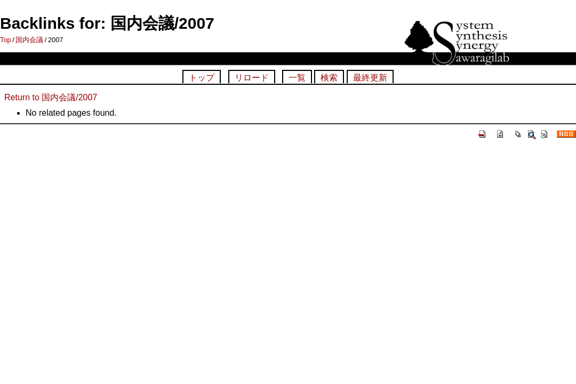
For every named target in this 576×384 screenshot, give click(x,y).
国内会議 (29, 40)
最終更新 (370, 77)
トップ (201, 77)
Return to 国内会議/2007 (50, 97)
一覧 (297, 77)
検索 (329, 77)
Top (5, 40)
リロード (252, 77)
